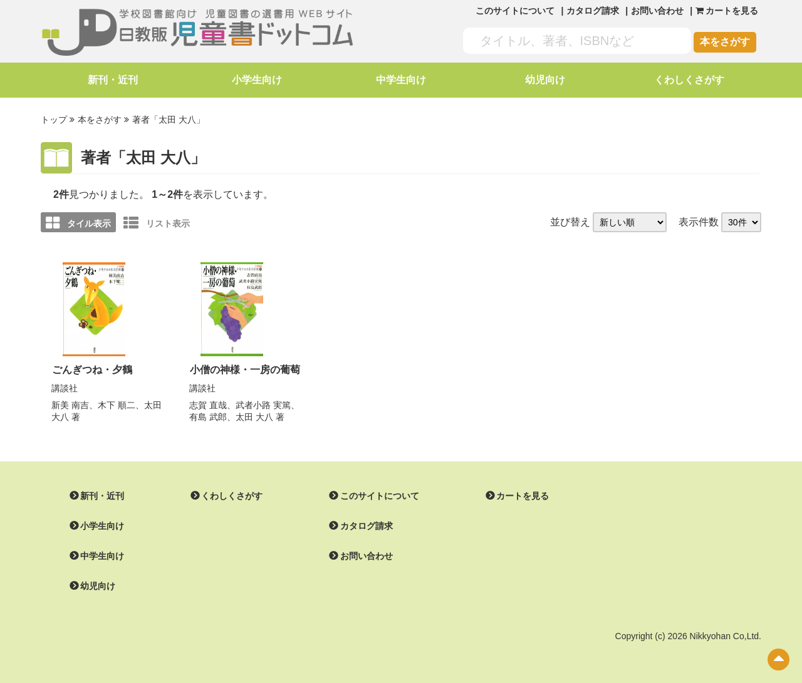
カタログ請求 (592, 11)
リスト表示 (156, 223)
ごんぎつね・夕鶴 (92, 369)
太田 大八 (254, 416)
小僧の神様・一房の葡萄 (245, 369)
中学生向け (401, 79)
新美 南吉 (70, 404)
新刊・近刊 (113, 79)
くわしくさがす (689, 79)
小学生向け (257, 79)
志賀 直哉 (208, 404)
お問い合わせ (657, 11)
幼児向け (545, 79)
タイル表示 (78, 223)
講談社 (64, 387)
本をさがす (725, 41)
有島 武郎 (208, 416)
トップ (54, 120)
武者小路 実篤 (263, 404)
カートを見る (522, 495)
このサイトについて (515, 11)
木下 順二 (116, 404)
